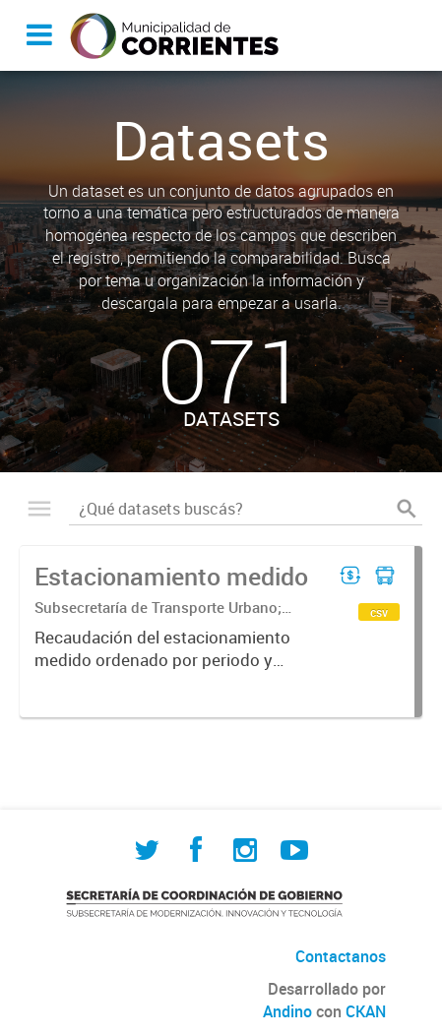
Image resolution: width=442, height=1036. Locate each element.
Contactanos (340, 956)
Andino (287, 1011)
